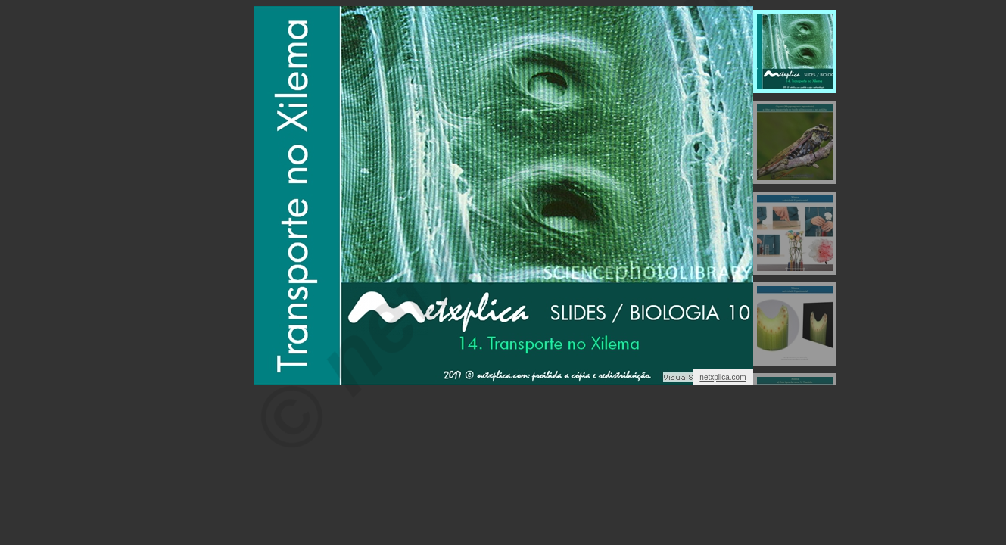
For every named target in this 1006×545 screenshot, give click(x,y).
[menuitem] (794, 51)
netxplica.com (722, 377)
